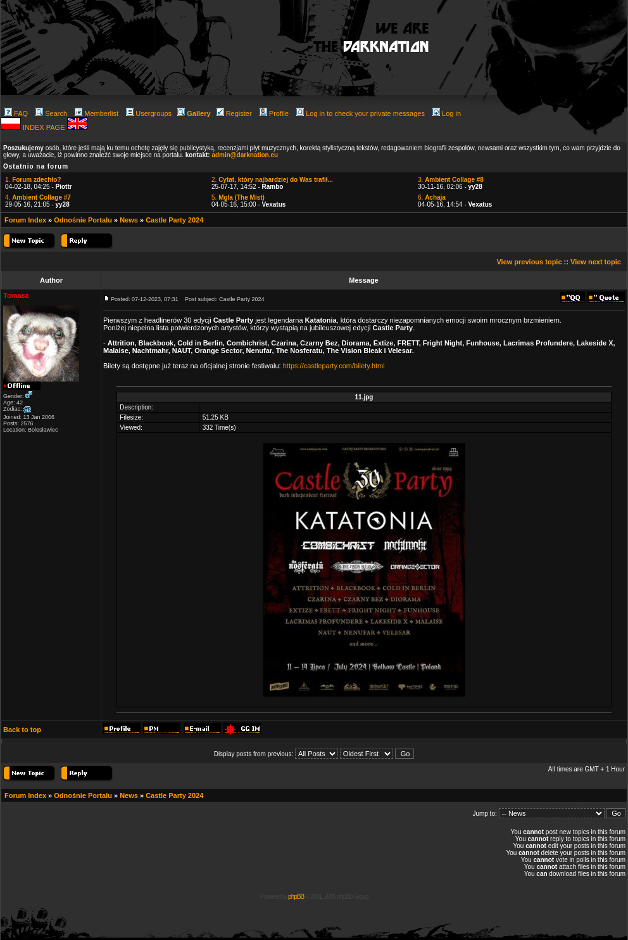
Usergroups (149, 113)
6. (432, 197)
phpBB (296, 896)
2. (272, 179)
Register (234, 113)
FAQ (16, 113)
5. (238, 197)
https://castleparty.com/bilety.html (334, 366)
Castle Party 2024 (174, 220)
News (129, 220)
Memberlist (96, 113)
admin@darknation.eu (244, 154)
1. (33, 179)
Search (51, 113)
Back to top (22, 729)
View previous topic (529, 262)
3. (451, 179)
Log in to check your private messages (360, 113)
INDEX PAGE (44, 127)
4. (38, 197)
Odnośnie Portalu (83, 220)
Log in (446, 113)
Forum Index (25, 220)
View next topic (595, 262)
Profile (274, 113)
